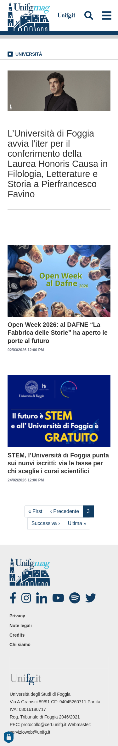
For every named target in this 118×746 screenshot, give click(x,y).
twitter (91, 597)
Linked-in (42, 597)
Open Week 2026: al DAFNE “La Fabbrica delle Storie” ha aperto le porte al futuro (58, 332)
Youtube (58, 597)
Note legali (20, 625)
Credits (17, 635)
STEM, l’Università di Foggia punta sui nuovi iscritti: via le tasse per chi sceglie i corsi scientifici (58, 463)
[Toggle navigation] (106, 15)
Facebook (15, 597)
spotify (75, 597)
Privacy (17, 615)
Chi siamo (20, 644)
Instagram (27, 597)
